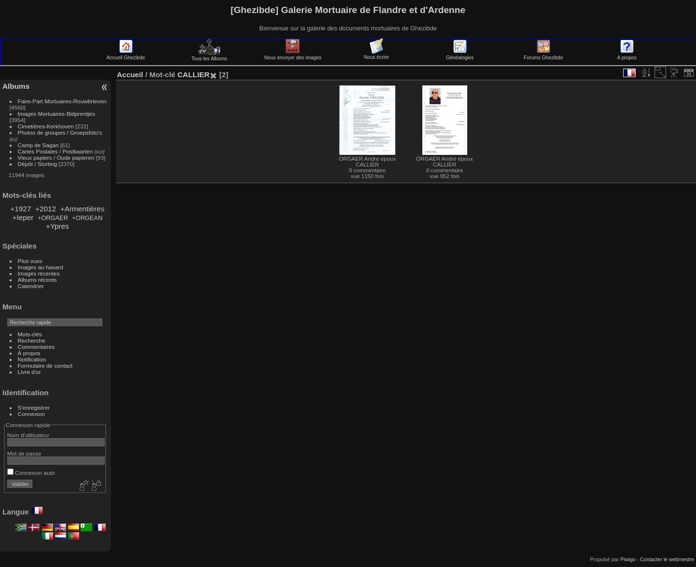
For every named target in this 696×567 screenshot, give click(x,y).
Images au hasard (40, 267)
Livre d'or (29, 372)
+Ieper (22, 217)
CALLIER (193, 74)
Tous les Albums (209, 56)
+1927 (20, 209)
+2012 (45, 209)
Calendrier (31, 286)
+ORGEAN (87, 217)
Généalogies (459, 55)
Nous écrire (376, 54)
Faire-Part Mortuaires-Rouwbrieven (62, 101)
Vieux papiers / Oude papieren (56, 157)
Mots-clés (30, 334)
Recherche (31, 340)
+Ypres (57, 226)
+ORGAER (53, 217)
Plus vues (30, 261)
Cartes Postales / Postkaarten (55, 151)
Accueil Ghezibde (126, 55)
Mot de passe (24, 453)
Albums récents (37, 280)
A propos (627, 55)
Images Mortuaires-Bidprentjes (56, 114)
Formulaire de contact (45, 365)
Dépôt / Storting (37, 164)
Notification (32, 359)
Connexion (31, 414)
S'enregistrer (34, 407)
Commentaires (36, 347)
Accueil (130, 74)
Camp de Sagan (38, 145)
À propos (29, 353)
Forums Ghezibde (543, 55)
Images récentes (39, 273)
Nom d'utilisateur (28, 435)
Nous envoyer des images (292, 55)
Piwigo (627, 559)
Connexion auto (31, 473)
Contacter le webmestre (667, 559)
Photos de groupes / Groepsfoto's (60, 132)
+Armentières (82, 209)
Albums (15, 86)
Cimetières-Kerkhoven (46, 126)
